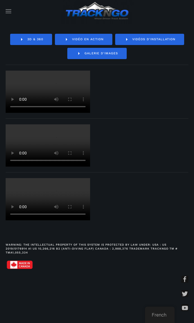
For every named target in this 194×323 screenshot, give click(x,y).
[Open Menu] (8, 11)
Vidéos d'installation (149, 39)
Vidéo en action (84, 39)
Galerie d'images (97, 53)
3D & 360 (31, 39)
